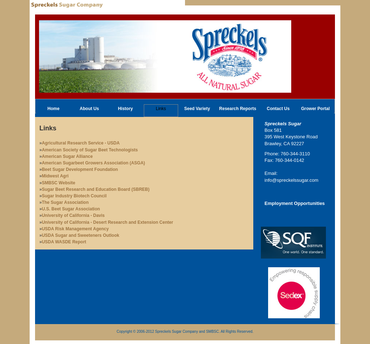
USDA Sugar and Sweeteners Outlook (80, 235)
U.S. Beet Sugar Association (71, 208)
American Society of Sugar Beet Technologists (90, 149)
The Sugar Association (65, 202)
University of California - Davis (73, 215)
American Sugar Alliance (67, 156)
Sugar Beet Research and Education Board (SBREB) (96, 189)
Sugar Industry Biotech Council (74, 195)
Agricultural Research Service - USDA (81, 143)
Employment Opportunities (294, 203)
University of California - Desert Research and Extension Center (107, 222)
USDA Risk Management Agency (75, 228)
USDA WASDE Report (64, 241)
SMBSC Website (58, 182)
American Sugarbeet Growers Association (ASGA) (93, 162)
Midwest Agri (55, 176)
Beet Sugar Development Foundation (80, 169)
